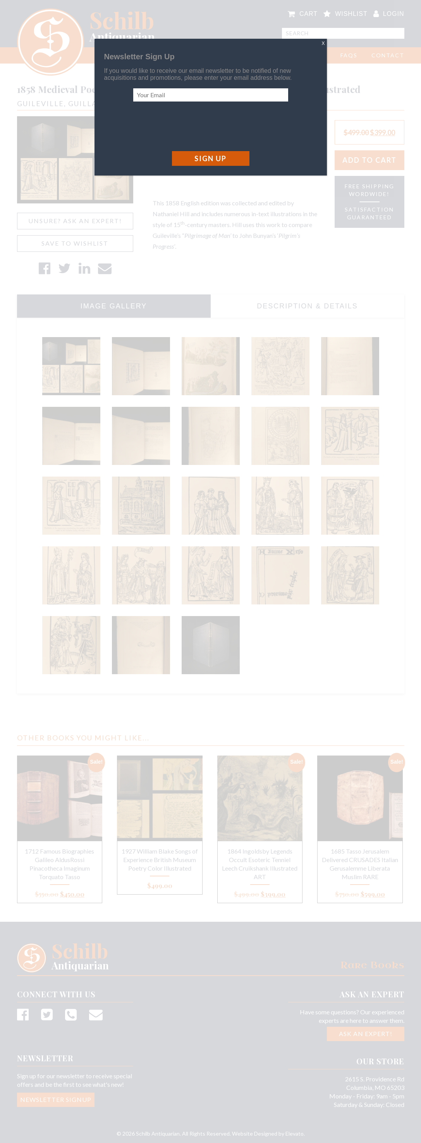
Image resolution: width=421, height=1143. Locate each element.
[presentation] (192, 126)
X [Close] (323, 43)
